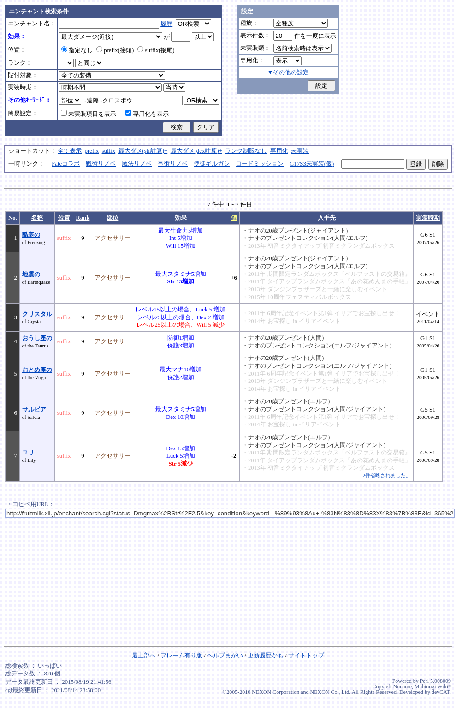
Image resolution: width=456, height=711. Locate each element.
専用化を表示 (147, 114)
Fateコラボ (66, 164)
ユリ (28, 452)
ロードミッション (260, 164)
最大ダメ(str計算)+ (143, 151)
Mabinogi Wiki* (433, 686)
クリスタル (37, 314)
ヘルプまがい (225, 655)
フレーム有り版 (181, 655)
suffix (109, 151)
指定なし (77, 50)
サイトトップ (306, 655)
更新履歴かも (266, 655)
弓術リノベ (173, 164)
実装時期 (428, 218)
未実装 (300, 151)
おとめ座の (37, 370)
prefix (92, 151)
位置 (64, 218)
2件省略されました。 (387, 475)
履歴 (166, 24)
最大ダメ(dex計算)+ (196, 151)
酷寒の (31, 235)
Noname (402, 686)
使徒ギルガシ (212, 164)
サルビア (34, 409)
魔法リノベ (137, 164)
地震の (31, 274)
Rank (82, 218)
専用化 (279, 151)
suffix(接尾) (155, 50)
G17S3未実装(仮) (312, 164)
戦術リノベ (101, 164)
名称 (37, 218)
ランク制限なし (246, 151)
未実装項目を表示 (88, 114)
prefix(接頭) (115, 50)
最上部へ (144, 655)
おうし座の (37, 338)
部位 (112, 218)
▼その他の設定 (288, 72)
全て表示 (70, 151)
